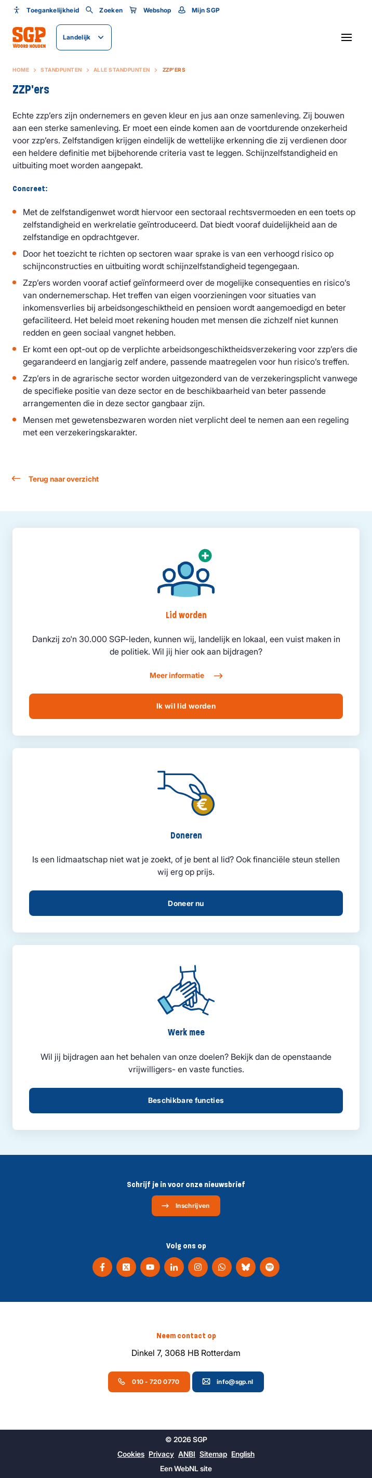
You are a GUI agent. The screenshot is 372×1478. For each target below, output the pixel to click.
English (243, 1453)
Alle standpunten (122, 69)
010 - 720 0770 (148, 1381)
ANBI (186, 1453)
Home (20, 69)
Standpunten (61, 69)
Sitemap (213, 1453)
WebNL (186, 1468)
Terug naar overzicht (55, 479)
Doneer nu (186, 903)
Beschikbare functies (186, 1100)
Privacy (161, 1453)
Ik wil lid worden (186, 705)
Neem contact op (186, 1335)
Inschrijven (185, 1206)
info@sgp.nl (227, 1381)
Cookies (130, 1453)
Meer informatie (186, 676)
